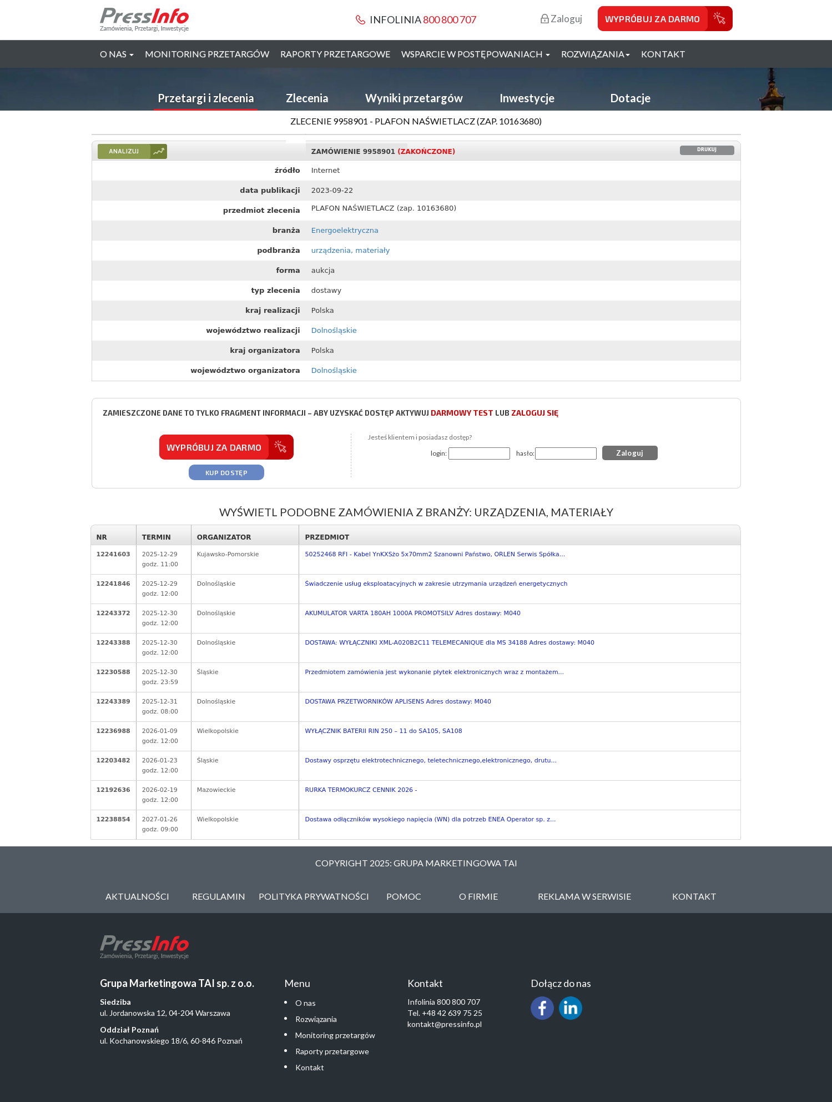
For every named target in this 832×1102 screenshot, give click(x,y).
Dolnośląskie (334, 330)
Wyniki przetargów (414, 97)
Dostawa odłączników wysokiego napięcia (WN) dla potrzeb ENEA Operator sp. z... (430, 819)
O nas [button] (117, 53)
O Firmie (478, 896)
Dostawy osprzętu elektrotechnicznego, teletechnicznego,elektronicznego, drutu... (431, 760)
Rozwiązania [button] (595, 53)
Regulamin (218, 896)
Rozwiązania (316, 1019)
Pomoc (403, 896)
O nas (305, 1003)
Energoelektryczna (345, 230)
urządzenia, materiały (350, 250)
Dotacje (631, 97)
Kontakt (663, 53)
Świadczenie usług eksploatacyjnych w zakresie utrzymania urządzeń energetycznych (436, 583)
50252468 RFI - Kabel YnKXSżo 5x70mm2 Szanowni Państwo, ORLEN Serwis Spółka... (435, 554)
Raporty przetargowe (335, 53)
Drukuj (707, 149)
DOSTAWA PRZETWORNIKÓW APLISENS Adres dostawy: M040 (398, 701)
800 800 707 (449, 19)
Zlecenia (307, 97)
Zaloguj (561, 18)
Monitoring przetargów (207, 53)
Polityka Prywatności (314, 896)
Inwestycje (527, 97)
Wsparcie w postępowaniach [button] (475, 53)
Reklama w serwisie (584, 896)
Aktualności (137, 896)
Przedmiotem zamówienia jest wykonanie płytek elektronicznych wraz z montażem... (434, 672)
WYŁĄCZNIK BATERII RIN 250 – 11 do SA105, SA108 (383, 731)
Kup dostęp (226, 472)
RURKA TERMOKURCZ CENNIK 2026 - (361, 790)
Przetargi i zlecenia (206, 97)
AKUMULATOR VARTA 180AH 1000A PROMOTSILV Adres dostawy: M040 (412, 613)
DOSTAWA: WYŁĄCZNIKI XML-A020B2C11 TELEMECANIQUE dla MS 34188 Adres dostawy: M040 (449, 642)
